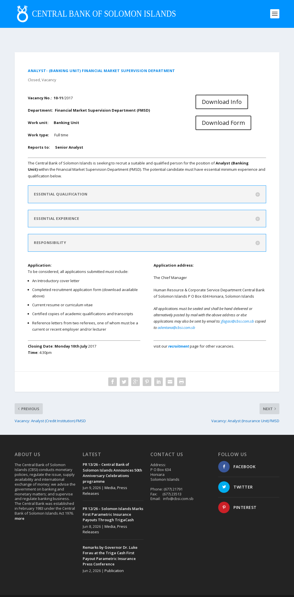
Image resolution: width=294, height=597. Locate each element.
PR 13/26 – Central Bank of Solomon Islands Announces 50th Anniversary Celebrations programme (112, 460)
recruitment (179, 333)
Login (274, 588)
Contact (237, 588)
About (221, 588)
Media (110, 474)
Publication (114, 557)
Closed (34, 66)
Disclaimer (257, 588)
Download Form (223, 110)
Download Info (222, 89)
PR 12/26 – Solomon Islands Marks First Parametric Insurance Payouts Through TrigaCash (113, 501)
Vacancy (49, 66)
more (19, 505)
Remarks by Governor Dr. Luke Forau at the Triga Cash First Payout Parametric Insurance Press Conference (110, 543)
